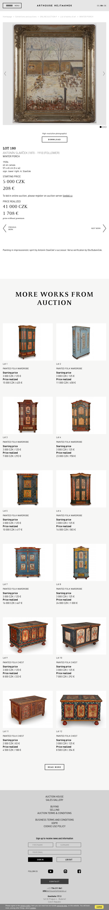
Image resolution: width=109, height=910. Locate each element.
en (101, 5)
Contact (54, 881)
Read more (54, 767)
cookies (33, 908)
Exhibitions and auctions (26, 16)
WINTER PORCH (86, 16)
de (105, 5)
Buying (54, 806)
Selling (54, 809)
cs (98, 5)
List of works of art (68, 16)
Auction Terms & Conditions (54, 813)
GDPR (54, 823)
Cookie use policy (54, 826)
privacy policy (25, 906)
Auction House (54, 796)
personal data (62, 906)
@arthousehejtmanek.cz (54, 890)
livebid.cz (67, 195)
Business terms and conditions (54, 819)
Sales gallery (54, 799)
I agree (99, 907)
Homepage (7, 16)
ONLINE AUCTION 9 (48, 16)
